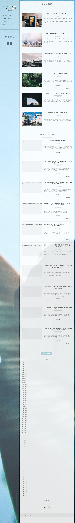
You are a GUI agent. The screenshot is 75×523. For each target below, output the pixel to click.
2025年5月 (23, 368)
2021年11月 (24, 436)
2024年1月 (23, 400)
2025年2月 (23, 374)
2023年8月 (23, 410)
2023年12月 (24, 402)
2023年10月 (24, 406)
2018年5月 (23, 489)
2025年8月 (23, 362)
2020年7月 (23, 446)
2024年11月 (24, 380)
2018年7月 (23, 485)
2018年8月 (23, 483)
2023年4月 (23, 418)
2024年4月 (23, 394)
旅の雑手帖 (58, 16)
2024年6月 (23, 390)
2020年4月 (23, 448)
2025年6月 (23, 366)
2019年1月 (23, 473)
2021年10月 (24, 438)
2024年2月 (23, 398)
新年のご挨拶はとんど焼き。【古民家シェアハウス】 (58, 33)
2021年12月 (24, 434)
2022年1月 (23, 432)
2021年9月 (23, 440)
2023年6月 (23, 414)
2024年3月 (23, 396)
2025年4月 (23, 370)
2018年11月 (24, 477)
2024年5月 (23, 392)
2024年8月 (23, 386)
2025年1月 (23, 376)
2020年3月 (23, 450)
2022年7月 (23, 422)
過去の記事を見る (47, 353)
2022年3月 (23, 428)
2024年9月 (23, 384)
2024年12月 (24, 378)
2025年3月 (23, 372)
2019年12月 (24, 456)
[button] (13, 37)
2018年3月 (23, 493)
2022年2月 (23, 430)
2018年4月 (23, 491)
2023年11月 (24, 404)
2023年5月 (23, 416)
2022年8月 (23, 420)
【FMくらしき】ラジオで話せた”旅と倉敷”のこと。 (58, 13)
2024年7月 (23, 388)
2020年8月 (23, 444)
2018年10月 (24, 479)
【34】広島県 (58, 36)
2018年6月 (23, 487)
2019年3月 (23, 471)
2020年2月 (23, 452)
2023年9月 (23, 408)
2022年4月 (23, 426)
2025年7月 (23, 364)
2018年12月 (24, 475)
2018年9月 (23, 481)
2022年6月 (23, 424)
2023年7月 (23, 412)
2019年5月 (23, 467)
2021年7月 (23, 442)
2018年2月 (23, 495)
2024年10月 (24, 382)
